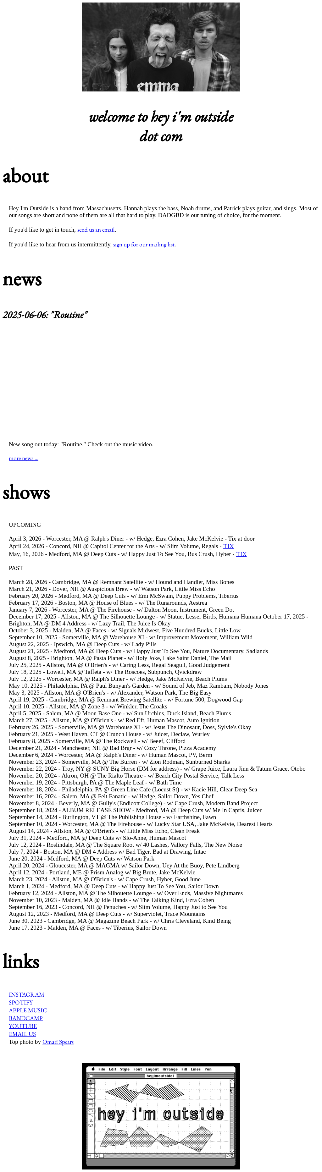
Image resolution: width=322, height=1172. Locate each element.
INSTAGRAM (26, 995)
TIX (228, 546)
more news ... (23, 458)
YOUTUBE (23, 1026)
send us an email (96, 230)
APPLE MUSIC (28, 1010)
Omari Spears (58, 1042)
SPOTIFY (21, 1002)
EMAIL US (22, 1034)
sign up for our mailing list (144, 244)
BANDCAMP (26, 1018)
